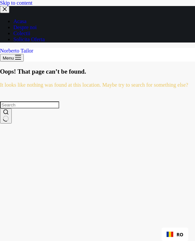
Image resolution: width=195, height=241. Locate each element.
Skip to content (16, 3)
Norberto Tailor (16, 51)
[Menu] (12, 58)
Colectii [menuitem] (21, 33)
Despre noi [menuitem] (25, 27)
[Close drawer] (4, 9)
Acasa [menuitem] (19, 21)
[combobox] (175, 234)
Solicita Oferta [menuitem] (29, 39)
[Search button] (6, 116)
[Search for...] (29, 104)
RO (175, 234)
